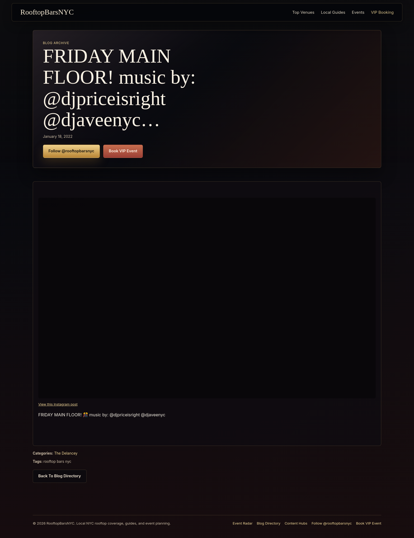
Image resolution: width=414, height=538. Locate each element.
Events (358, 12)
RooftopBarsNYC (47, 12)
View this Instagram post (58, 407)
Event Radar (242, 523)
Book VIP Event (123, 151)
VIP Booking (382, 12)
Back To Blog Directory (59, 478)
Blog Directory (268, 523)
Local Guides (333, 12)
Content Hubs (296, 523)
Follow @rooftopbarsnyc (72, 151)
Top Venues (303, 12)
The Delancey (65, 456)
